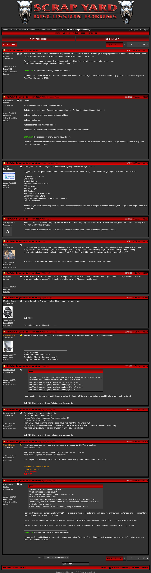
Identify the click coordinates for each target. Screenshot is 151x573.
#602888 (145, 297)
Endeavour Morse (8, 55)
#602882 (145, 50)
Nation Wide (7, 325)
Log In (144, 30)
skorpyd (7, 276)
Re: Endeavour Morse (51, 97)
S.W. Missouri (8, 360)
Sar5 (5, 245)
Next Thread (112, 39)
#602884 (145, 163)
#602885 (145, 219)
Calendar (66, 33)
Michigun (6, 292)
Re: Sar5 (47, 273)
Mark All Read (21, 568)
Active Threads (79, 33)
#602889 (145, 332)
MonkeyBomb (9, 301)
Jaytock (7, 166)
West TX (6, 188)
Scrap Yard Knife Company (14, 30)
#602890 (145, 366)
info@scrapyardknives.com (112, 568)
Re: (45, 241)
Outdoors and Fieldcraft (48, 30)
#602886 (145, 241)
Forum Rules (8, 568)
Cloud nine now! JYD (10, 267)
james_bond (9, 370)
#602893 (145, 481)
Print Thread (9, 44)
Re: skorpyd (48, 297)
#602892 (145, 442)
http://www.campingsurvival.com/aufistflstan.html (45, 455)
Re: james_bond (49, 410)
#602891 (145, 410)
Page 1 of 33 (114, 44)
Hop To (41, 557)
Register (133, 30)
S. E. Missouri (8, 460)
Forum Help (92, 33)
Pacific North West (9, 385)
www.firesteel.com (32, 447)
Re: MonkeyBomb (50, 332)
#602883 (145, 97)
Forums (32, 30)
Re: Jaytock (48, 219)
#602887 (145, 273)
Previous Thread (38, 39)
